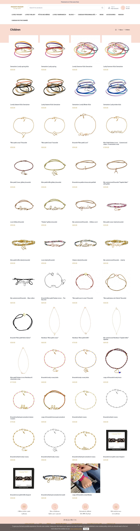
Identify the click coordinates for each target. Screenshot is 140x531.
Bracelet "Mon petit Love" (80, 142)
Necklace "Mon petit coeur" (49, 338)
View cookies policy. (76, 529)
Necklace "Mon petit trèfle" (80, 338)
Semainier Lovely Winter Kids (81, 104)
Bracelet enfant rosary (79, 417)
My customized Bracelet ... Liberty (114, 260)
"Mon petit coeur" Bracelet (18, 142)
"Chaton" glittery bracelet (49, 222)
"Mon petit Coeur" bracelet (49, 142)
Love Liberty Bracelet (48, 260)
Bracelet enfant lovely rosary (19, 457)
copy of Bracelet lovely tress (112, 377)
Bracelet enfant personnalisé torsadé (53, 495)
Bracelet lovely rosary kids (49, 377)
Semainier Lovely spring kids (19, 66)
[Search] (102, 8)
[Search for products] (66, 8)
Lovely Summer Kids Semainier (82, 66)
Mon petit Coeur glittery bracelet (20, 182)
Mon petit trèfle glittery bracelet (51, 182)
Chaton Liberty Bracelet (79, 260)
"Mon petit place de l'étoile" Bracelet (114, 298)
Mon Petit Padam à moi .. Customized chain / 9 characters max (115, 143)
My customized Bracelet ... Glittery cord (85, 222)
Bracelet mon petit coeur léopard (113, 457)
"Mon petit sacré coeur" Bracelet (82, 298)
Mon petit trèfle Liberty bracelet (20, 260)
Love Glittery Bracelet (17, 222)
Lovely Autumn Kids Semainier (20, 104)
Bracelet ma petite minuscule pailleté (84, 182)
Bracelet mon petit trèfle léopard (20, 495)
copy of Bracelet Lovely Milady (82, 495)
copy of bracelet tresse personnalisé (53, 417)
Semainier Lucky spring (48, 66)
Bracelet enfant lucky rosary (50, 457)
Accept (86, 529)
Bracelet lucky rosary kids (80, 377)
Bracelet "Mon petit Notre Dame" (20, 338)
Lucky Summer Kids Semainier (113, 66)
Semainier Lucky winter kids (112, 104)
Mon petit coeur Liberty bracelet (113, 222)
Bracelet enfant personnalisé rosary (83, 457)
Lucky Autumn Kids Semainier (50, 104)
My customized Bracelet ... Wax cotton (22, 298)
